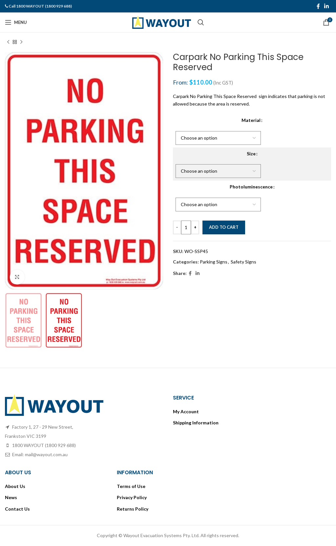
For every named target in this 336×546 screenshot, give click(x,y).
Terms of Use (131, 486)
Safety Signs (243, 261)
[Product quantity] (186, 227)
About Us (15, 486)
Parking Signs (213, 261)
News (11, 497)
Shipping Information (196, 422)
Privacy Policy (132, 497)
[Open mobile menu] (16, 22)
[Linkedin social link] (326, 6)
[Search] (200, 22)
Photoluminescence (251, 186)
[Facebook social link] (318, 6)
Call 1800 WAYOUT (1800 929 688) (40, 6)
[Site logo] (161, 22)
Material (251, 120)
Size (251, 153)
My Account (186, 411)
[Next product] (21, 42)
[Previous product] (8, 42)
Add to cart (224, 227)
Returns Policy (132, 509)
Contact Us (17, 509)
